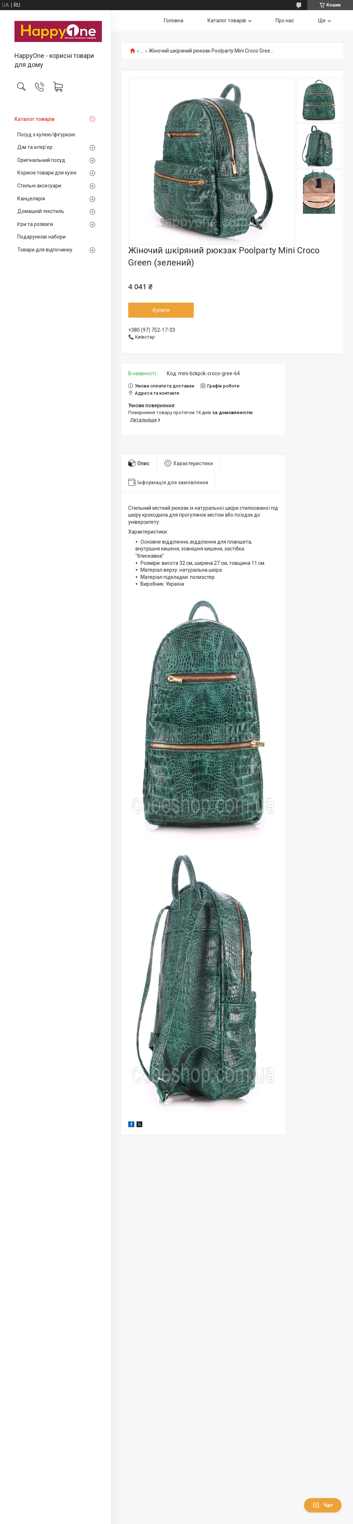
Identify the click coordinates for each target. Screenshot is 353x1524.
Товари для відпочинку (44, 250)
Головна (173, 20)
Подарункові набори (41, 237)
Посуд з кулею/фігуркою (46, 134)
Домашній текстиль (40, 211)
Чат (323, 1505)
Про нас (285, 20)
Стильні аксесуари (39, 186)
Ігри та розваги (35, 224)
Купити (161, 310)
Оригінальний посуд (41, 160)
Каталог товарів (34, 119)
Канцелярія (31, 198)
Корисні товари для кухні (46, 173)
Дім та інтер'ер (35, 147)
